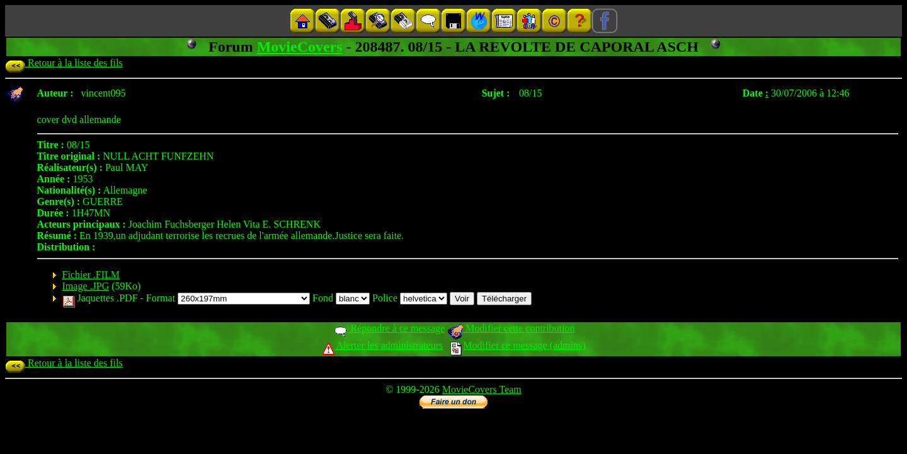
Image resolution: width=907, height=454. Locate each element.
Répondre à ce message (389, 328)
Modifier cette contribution (510, 328)
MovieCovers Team (482, 389)
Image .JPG (86, 286)
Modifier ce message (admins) (517, 345)
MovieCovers (300, 46)
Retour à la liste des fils (64, 62)
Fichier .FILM (91, 274)
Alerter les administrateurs (382, 345)
